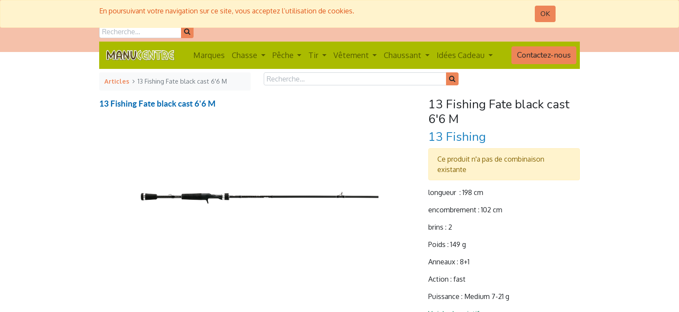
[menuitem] (209, 55)
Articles (116, 81)
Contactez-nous (544, 55)
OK (545, 14)
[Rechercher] (187, 31)
